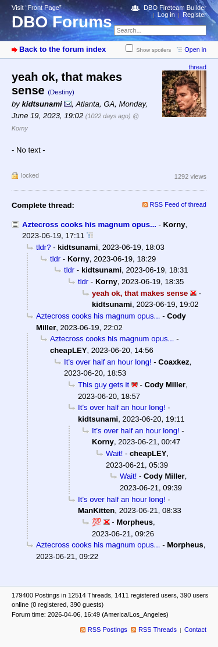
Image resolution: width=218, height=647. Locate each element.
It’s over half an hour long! (108, 362)
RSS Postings (107, 629)
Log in (166, 14)
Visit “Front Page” (37, 7)
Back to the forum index (62, 49)
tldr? (43, 247)
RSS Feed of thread (178, 204)
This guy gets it (103, 384)
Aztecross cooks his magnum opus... (89, 224)
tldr (55, 258)
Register (194, 14)
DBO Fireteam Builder (175, 7)
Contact (195, 629)
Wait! (114, 453)
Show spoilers (153, 50)
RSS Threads (157, 629)
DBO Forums (62, 22)
